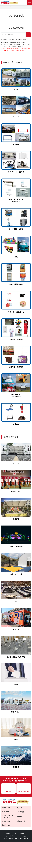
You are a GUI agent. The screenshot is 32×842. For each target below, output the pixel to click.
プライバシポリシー (11, 836)
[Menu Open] (29, 2)
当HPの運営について (11, 833)
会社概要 (22, 833)
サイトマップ (23, 836)
